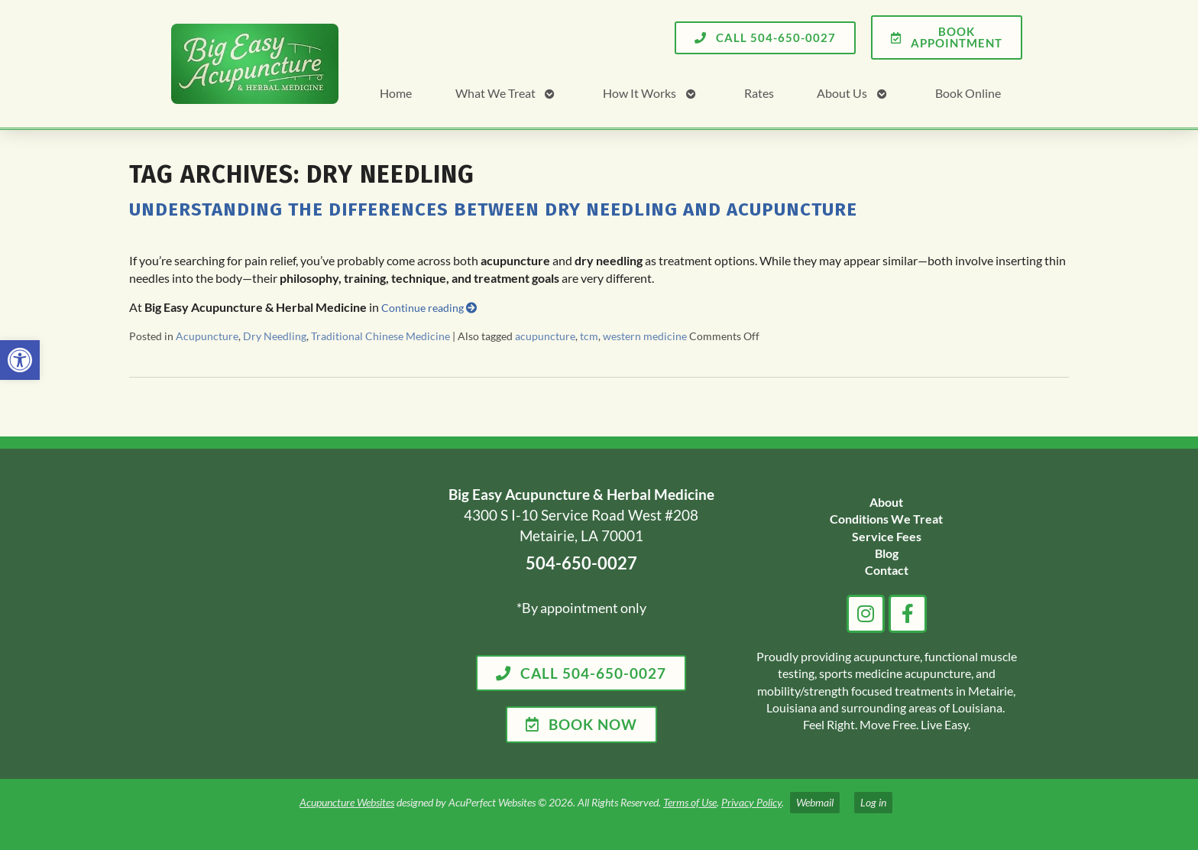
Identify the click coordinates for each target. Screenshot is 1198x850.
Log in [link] (873, 802)
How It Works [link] (639, 93)
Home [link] (396, 93)
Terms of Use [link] (690, 802)
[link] (20, 360)
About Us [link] (842, 93)
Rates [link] (759, 93)
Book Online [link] (968, 93)
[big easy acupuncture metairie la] (292, 614)
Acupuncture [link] (207, 335)
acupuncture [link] (545, 335)
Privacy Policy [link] (751, 802)
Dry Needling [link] (274, 335)
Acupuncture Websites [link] (347, 802)
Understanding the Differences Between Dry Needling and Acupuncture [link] (493, 209)
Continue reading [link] (429, 307)
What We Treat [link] (495, 93)
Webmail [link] (815, 802)
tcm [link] (589, 335)
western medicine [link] (645, 335)
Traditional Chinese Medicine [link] (380, 335)
